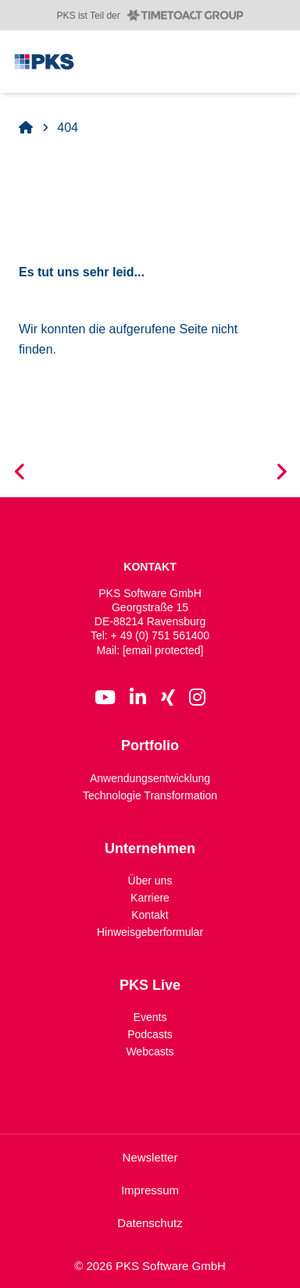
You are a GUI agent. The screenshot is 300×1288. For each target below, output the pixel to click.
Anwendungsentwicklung (150, 777)
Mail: (150, 650)
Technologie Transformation (150, 794)
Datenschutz (149, 1222)
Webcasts (149, 1051)
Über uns (150, 880)
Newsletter (150, 1157)
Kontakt (149, 915)
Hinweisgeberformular (150, 932)
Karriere (150, 897)
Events (150, 1017)
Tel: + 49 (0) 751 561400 (150, 635)
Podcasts (150, 1034)
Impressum (150, 1190)
